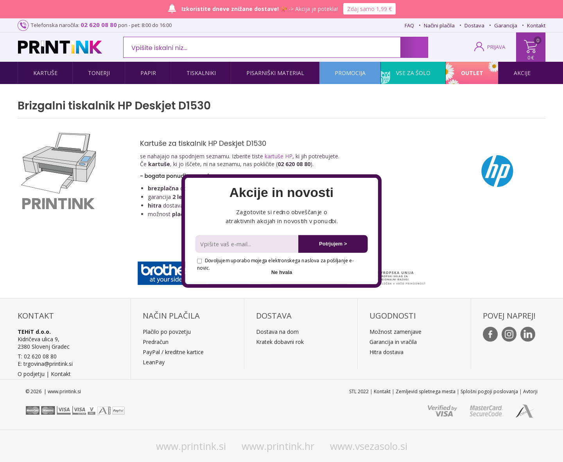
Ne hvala (281, 272)
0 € (530, 57)
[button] (281, 192)
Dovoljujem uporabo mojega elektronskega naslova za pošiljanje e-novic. (275, 264)
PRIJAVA (496, 46)
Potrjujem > (333, 244)
